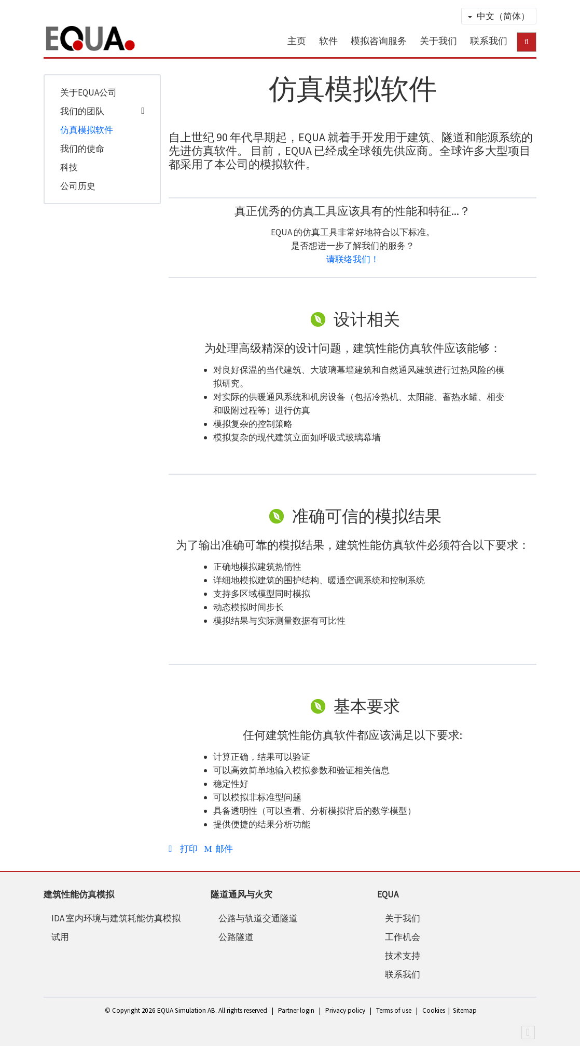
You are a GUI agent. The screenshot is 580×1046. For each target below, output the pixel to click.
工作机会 (402, 937)
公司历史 (77, 186)
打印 (184, 848)
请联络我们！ (352, 259)
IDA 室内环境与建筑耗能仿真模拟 (116, 918)
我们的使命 (82, 148)
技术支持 (402, 955)
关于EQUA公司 (88, 92)
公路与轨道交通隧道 (258, 918)
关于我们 (438, 41)
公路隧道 (236, 937)
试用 (60, 937)
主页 (296, 41)
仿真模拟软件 (86, 130)
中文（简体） (499, 16)
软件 (328, 41)
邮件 (218, 848)
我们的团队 (82, 111)
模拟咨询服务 (379, 41)
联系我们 (488, 41)
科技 (69, 167)
